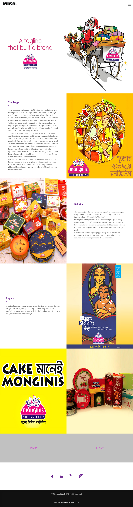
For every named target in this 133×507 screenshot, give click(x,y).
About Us (98, 4)
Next (100, 448)
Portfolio (115, 4)
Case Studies (124, 4)
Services (107, 4)
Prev (33, 448)
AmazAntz (75, 502)
